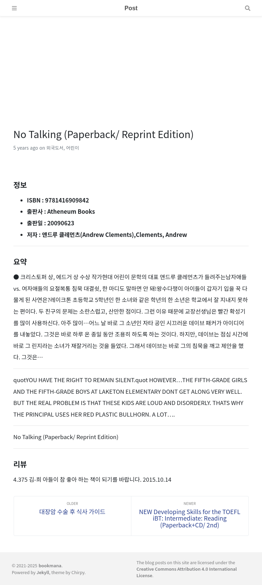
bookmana (50, 565)
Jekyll (43, 572)
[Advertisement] (131, 64)
